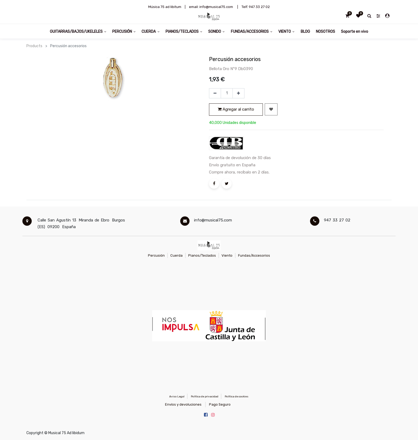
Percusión (156, 255)
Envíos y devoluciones (183, 404)
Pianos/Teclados (202, 255)
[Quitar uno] (215, 93)
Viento (227, 255)
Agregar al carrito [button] (236, 109)
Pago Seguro (220, 404)
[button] (271, 109)
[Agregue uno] (238, 93)
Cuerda (176, 255)
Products (34, 46)
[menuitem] (305, 31)
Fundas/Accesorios (254, 255)
